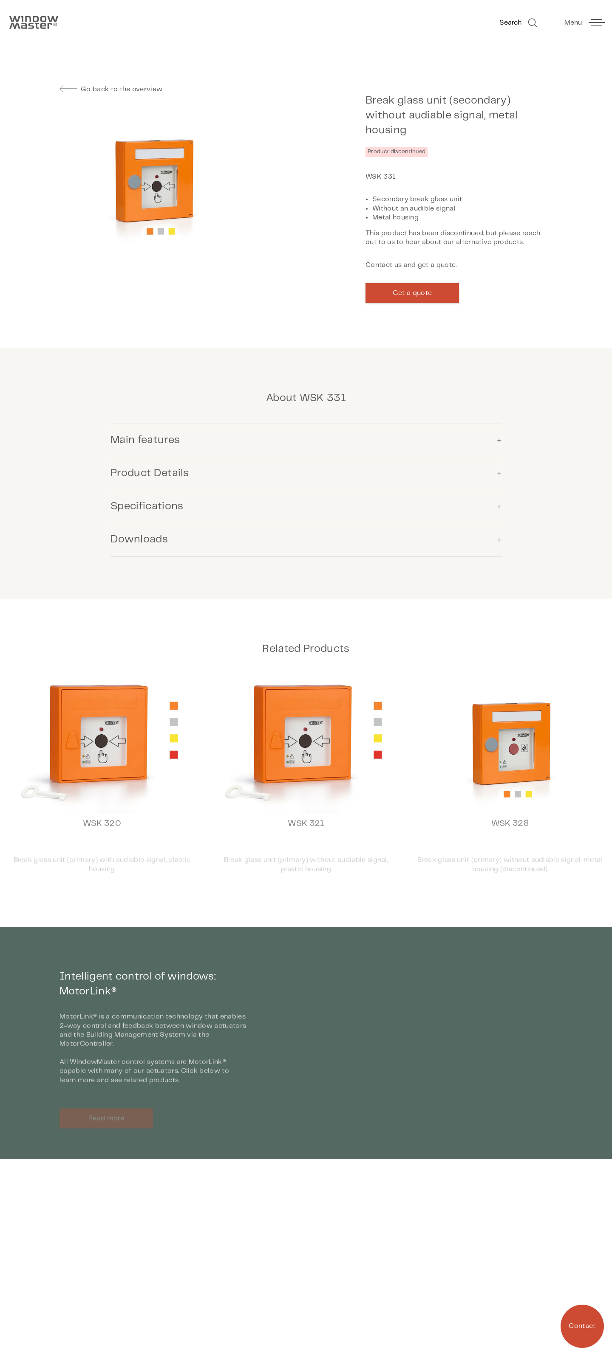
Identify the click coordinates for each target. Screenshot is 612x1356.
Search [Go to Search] (519, 23)
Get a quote (412, 293)
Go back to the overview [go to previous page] (111, 89)
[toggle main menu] (584, 23)
